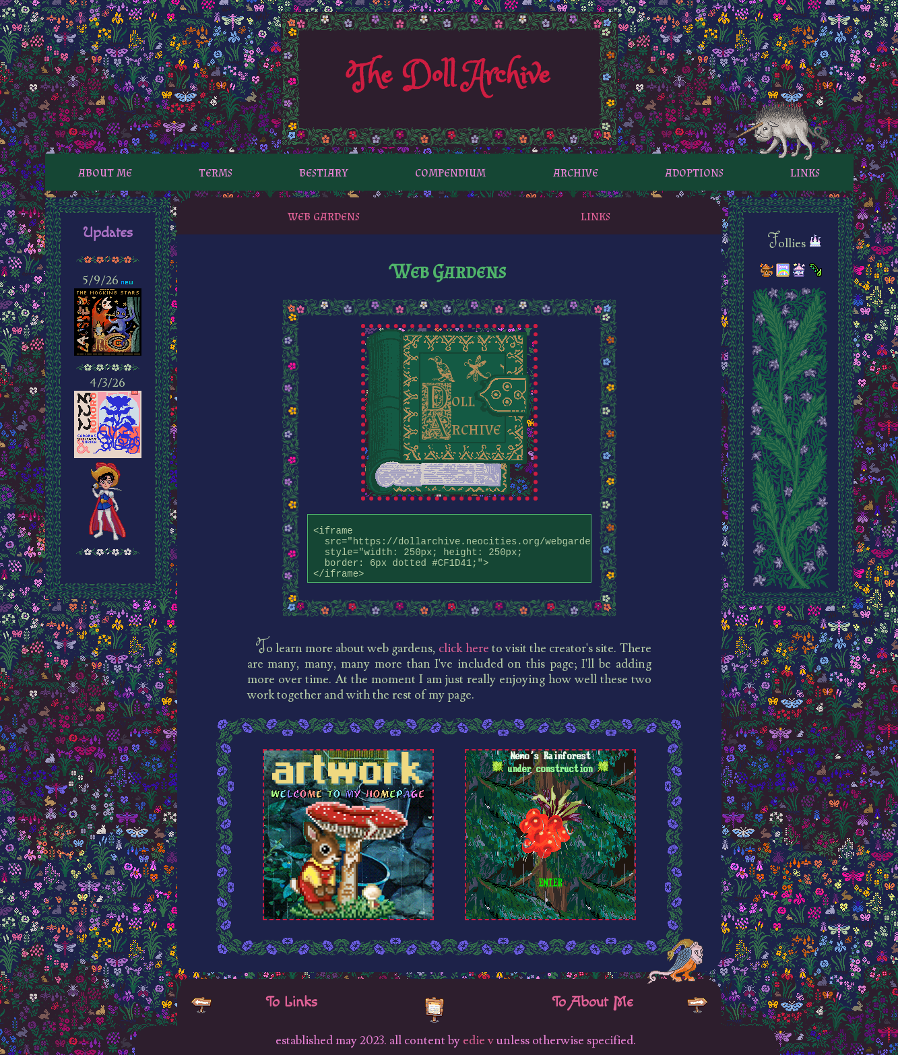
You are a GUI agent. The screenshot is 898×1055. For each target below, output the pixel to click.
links (805, 172)
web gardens (324, 215)
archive (575, 172)
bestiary (323, 172)
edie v (478, 1040)
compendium (450, 172)
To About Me (592, 1002)
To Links (291, 1002)
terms (215, 172)
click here (463, 648)
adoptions (694, 172)
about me (105, 172)
